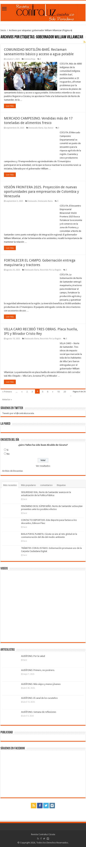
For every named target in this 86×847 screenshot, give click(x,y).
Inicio (3, 30)
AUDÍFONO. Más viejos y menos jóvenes (41, 684)
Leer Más (10, 106)
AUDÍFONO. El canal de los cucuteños (39, 698)
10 (58, 391)
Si (7, 450)
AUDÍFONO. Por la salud (33, 656)
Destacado (32, 201)
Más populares (28, 485)
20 (65, 391)
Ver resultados (43, 466)
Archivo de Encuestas (12, 471)
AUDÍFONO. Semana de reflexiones (38, 712)
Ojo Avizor (48, 128)
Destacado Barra (35, 128)
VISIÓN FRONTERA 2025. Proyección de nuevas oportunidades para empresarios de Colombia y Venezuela (41, 191)
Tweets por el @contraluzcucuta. (18, 413)
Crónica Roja (29, 59)
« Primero (7, 391)
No (8, 454)
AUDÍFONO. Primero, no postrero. (38, 670)
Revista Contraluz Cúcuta (43, 834)
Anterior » (7, 399)
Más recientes (10, 485)
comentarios (46, 485)
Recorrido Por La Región (50, 270)
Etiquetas (61, 485)
